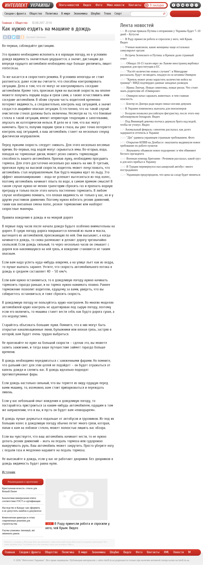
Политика (52, 13)
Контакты (135, 5)
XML (166, 552)
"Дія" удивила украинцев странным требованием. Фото (160, 137)
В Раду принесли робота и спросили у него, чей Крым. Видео (77, 525)
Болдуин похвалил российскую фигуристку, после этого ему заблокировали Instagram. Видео (159, 115)
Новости (178, 552)
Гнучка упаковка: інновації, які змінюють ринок (18, 532)
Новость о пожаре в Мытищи (18, 542)
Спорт (118, 13)
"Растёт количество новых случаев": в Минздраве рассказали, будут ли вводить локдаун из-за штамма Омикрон (158, 73)
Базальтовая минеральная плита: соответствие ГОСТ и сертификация (21, 500)
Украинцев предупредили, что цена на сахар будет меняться (163, 174)
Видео (87, 5)
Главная (7, 23)
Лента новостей (69, 5)
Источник (8, 472)
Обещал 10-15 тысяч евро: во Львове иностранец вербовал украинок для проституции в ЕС (159, 65)
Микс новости (115, 5)
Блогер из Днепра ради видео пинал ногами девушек (158, 103)
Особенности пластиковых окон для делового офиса (48, 544)
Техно (107, 13)
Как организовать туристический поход (52, 542)
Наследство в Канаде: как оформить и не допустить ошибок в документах (21, 509)
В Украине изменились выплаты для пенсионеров (155, 108)
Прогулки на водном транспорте (87, 542)
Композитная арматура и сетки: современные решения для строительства (18, 520)
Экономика (80, 13)
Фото (98, 5)
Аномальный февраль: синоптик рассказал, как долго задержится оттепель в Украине (155, 131)
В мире (65, 13)
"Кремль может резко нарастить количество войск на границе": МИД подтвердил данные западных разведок (156, 81)
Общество (35, 13)
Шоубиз (95, 13)
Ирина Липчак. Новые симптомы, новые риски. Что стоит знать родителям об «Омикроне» (159, 89)
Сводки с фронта (15, 13)
